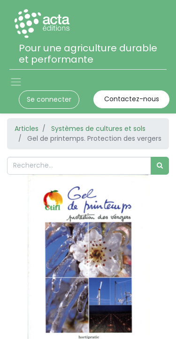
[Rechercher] (160, 165)
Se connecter (49, 99)
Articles (26, 128)
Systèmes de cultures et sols (98, 128)
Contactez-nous (131, 99)
